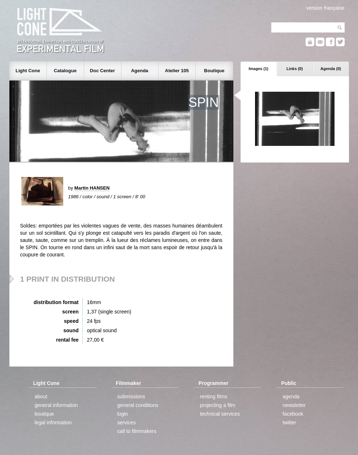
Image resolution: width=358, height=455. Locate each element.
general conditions (138, 405)
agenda (290, 396)
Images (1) (258, 68)
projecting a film (217, 405)
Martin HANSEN (92, 188)
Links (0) (294, 68)
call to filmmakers (136, 431)
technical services (220, 414)
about (41, 396)
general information (56, 405)
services (126, 422)
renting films (213, 396)
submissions (131, 396)
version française (325, 8)
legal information (53, 422)
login (122, 414)
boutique (44, 414)
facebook (292, 414)
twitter (289, 422)
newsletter (294, 405)
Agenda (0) (330, 68)
